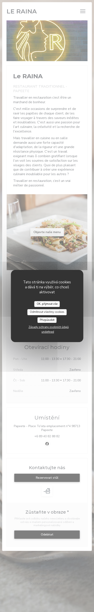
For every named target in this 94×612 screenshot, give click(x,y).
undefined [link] (47, 332)
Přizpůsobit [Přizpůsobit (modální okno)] (47, 320)
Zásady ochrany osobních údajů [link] (49, 327)
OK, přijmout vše (47, 304)
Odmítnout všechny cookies (47, 312)
